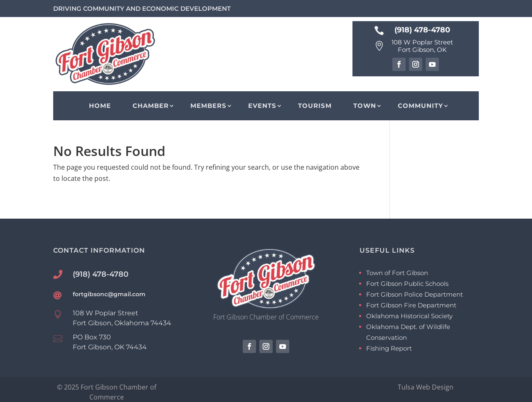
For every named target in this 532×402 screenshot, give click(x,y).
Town (364, 106)
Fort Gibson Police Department (414, 294)
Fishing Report (389, 348)
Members (208, 106)
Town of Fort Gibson (397, 273)
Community (420, 106)
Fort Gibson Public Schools (407, 283)
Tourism (315, 106)
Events (262, 106)
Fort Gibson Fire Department (411, 305)
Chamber (151, 106)
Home (100, 106)
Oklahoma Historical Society (409, 316)
